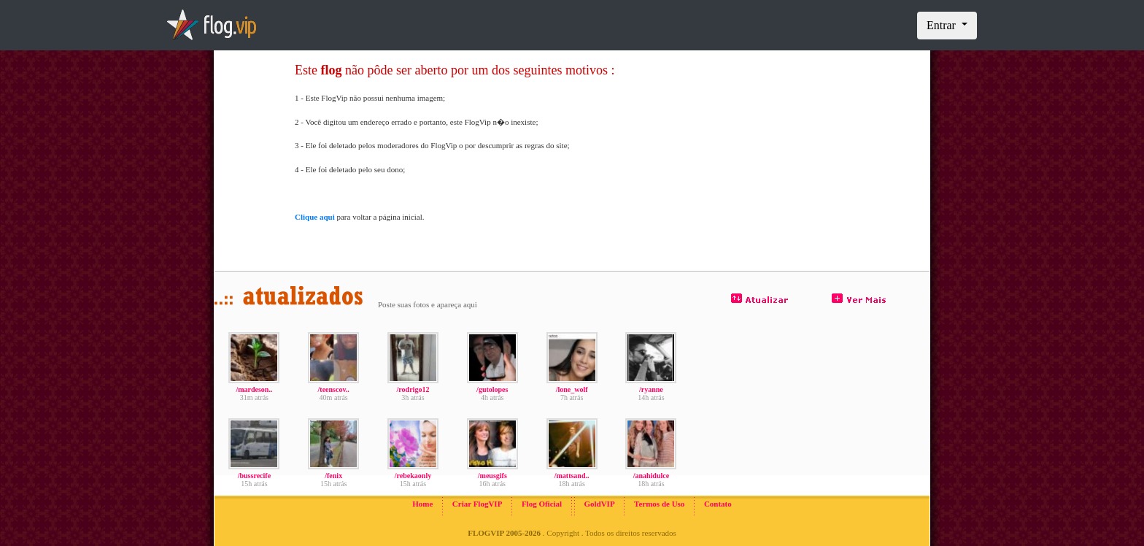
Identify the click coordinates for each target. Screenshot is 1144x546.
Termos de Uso (659, 503)
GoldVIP (599, 503)
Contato (718, 503)
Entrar (943, 25)
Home (422, 503)
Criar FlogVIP (477, 503)
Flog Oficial (542, 503)
